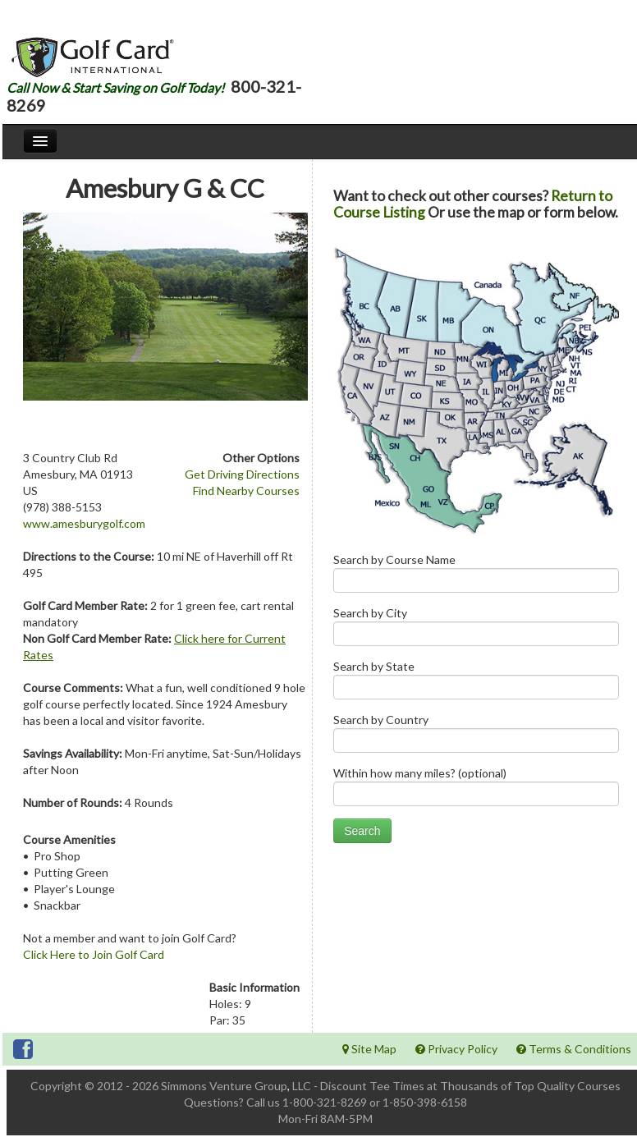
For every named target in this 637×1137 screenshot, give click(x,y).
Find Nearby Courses (246, 490)
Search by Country (476, 737)
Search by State (476, 683)
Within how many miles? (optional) (476, 790)
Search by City (476, 630)
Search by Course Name (476, 576)
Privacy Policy (456, 1049)
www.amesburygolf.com (84, 523)
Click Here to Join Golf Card (93, 954)
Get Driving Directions (242, 474)
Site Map (369, 1049)
